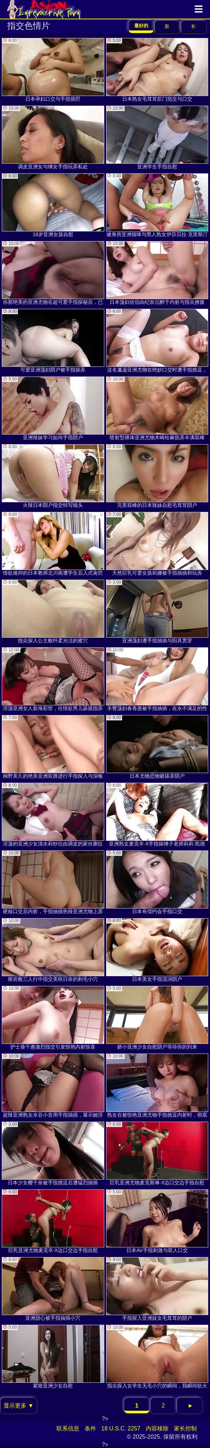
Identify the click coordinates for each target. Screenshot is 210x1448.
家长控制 (185, 1428)
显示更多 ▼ (19, 1406)
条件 (90, 1428)
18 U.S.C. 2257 (120, 1428)
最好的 (141, 25)
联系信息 (67, 1428)
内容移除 (157, 1428)
